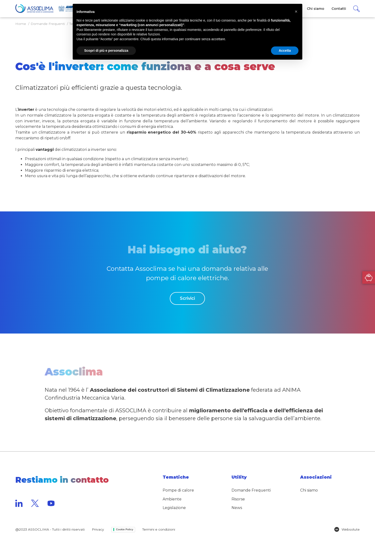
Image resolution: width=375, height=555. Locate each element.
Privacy (98, 529)
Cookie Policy (124, 529)
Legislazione (174, 507)
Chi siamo (309, 490)
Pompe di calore (178, 490)
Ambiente (172, 499)
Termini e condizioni (158, 529)
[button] (296, 11)
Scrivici (187, 298)
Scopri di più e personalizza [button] (106, 50)
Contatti (338, 8)
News (237, 507)
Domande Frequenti (251, 490)
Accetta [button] (285, 50)
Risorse (238, 499)
